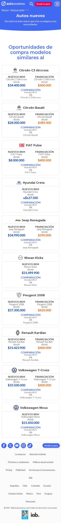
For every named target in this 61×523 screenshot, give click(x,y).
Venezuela (30, 501)
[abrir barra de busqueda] (31, 4)
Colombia (35, 485)
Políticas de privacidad (43, 462)
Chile (25, 485)
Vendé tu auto (43, 4)
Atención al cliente (37, 454)
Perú (39, 493)
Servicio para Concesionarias (42, 470)
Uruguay (48, 493)
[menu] (57, 4)
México (29, 493)
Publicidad (20, 470)
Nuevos (5, 10)
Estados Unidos (16, 493)
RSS (30, 478)
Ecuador (47, 485)
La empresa (20, 454)
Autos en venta (17, 10)
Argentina (14, 485)
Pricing (9, 470)
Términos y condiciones (18, 462)
